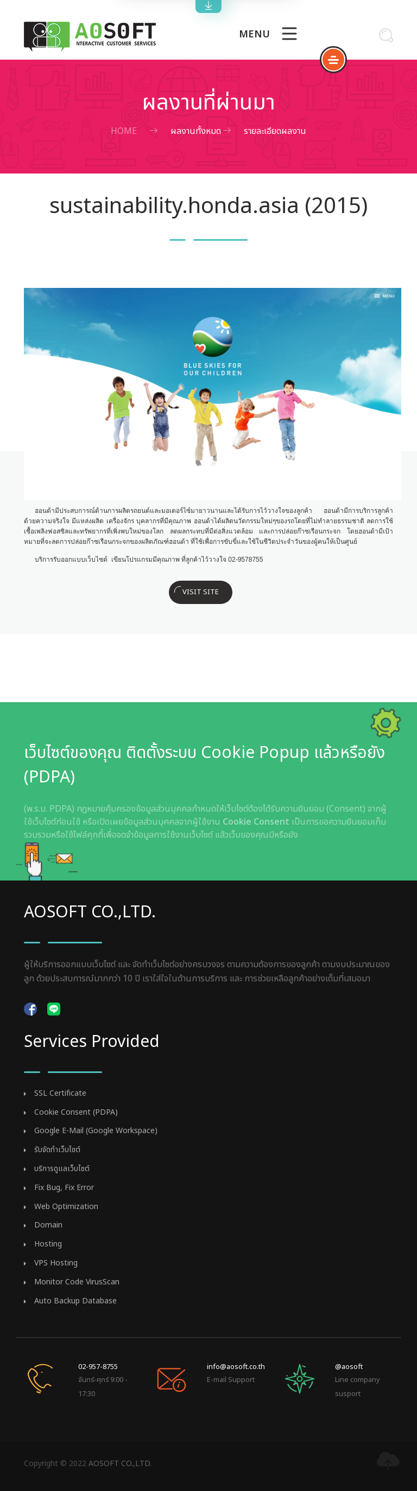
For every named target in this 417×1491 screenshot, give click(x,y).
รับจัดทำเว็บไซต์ (57, 1150)
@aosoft (349, 1366)
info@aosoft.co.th (236, 1366)
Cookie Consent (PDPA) (76, 1112)
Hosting (48, 1244)
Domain (48, 1225)
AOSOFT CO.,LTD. (120, 1463)
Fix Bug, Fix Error (64, 1188)
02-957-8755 (98, 1366)
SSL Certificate (60, 1093)
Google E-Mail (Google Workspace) (95, 1131)
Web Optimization (66, 1207)
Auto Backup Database (75, 1301)
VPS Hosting (56, 1263)
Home (124, 131)
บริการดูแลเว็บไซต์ (62, 1169)
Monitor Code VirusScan (76, 1282)
